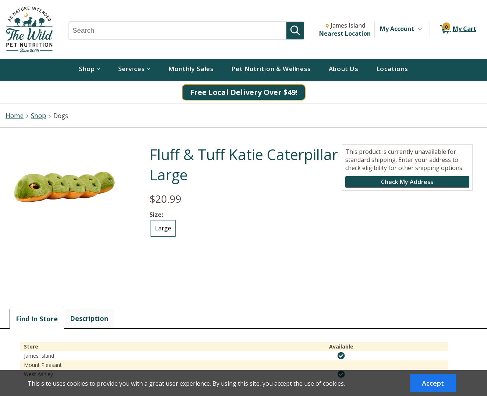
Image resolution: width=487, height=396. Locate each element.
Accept (433, 383)
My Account (397, 29)
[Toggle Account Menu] (420, 29)
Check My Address (407, 182)
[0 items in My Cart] (457, 29)
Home (15, 115)
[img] (341, 356)
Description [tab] (89, 318)
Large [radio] (163, 228)
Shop (38, 115)
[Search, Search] (177, 30)
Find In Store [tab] (37, 318)
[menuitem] (89, 70)
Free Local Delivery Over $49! (243, 92)
